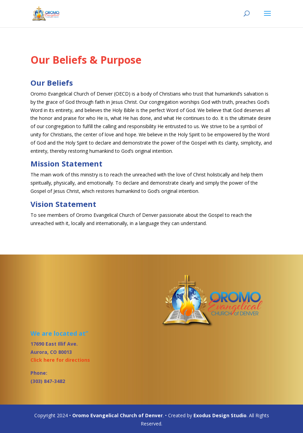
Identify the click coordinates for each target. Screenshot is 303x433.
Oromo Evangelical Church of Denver (117, 415)
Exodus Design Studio (220, 415)
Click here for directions (60, 360)
